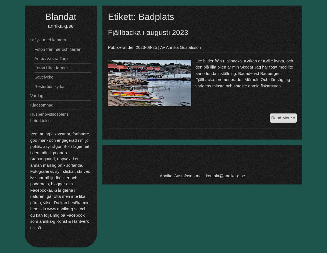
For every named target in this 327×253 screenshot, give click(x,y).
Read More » (284, 119)
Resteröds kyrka (49, 86)
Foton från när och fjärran (57, 49)
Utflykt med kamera (48, 39)
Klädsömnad (41, 105)
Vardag (36, 95)
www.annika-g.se (63, 208)
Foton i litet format (51, 67)
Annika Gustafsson (183, 47)
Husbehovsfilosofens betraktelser (49, 117)
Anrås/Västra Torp (51, 58)
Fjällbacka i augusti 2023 (148, 32)
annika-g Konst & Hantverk (64, 221)
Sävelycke (43, 77)
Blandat (60, 17)
